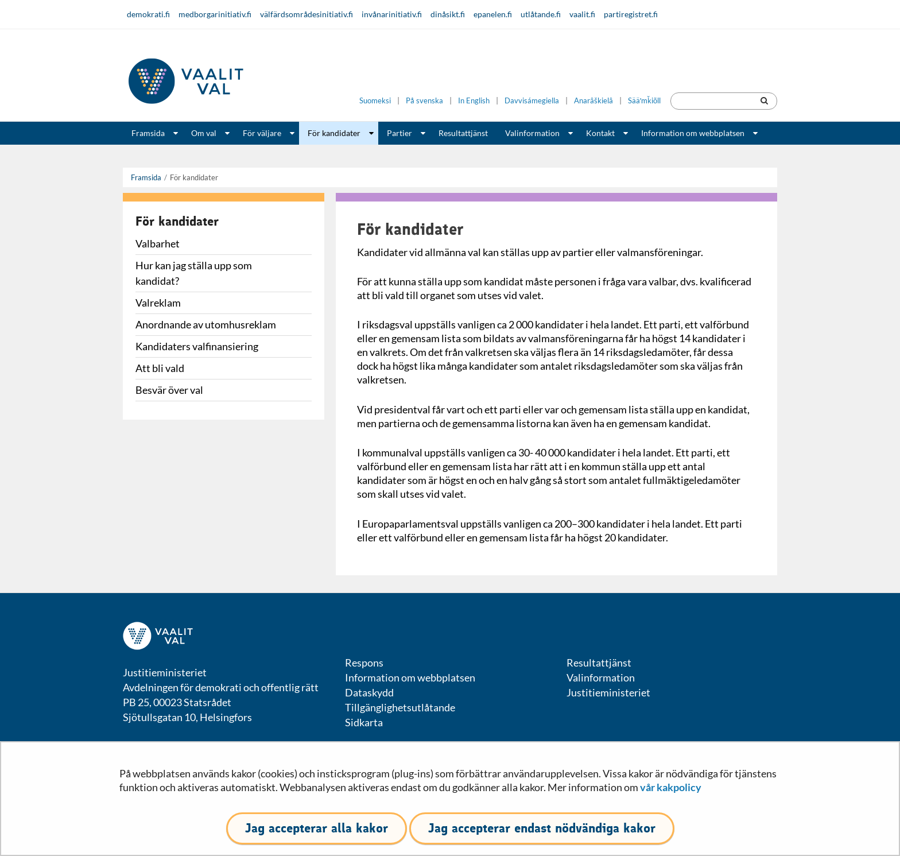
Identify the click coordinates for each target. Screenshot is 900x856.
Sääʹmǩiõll (644, 100)
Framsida (148, 133)
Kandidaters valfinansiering (196, 346)
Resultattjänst (463, 133)
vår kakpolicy (670, 787)
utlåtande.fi (541, 14)
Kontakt (600, 133)
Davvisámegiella (532, 100)
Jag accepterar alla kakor (316, 828)
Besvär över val (169, 390)
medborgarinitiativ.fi (215, 14)
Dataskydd (369, 692)
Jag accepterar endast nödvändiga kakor (541, 828)
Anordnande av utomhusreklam (205, 324)
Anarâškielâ (593, 100)
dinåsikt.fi (447, 14)
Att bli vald (159, 368)
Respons (364, 662)
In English (474, 100)
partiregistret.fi (631, 14)
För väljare (262, 133)
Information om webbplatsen (692, 133)
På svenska (424, 100)
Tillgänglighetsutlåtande (400, 707)
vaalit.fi (582, 14)
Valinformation (532, 133)
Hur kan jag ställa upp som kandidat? (193, 273)
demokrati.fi (148, 14)
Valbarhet (157, 243)
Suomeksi (375, 100)
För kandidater (334, 133)
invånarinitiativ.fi (392, 14)
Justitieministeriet (608, 692)
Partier (399, 133)
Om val (203, 133)
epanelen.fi (493, 14)
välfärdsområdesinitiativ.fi (306, 14)
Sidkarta (364, 722)
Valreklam (158, 302)
